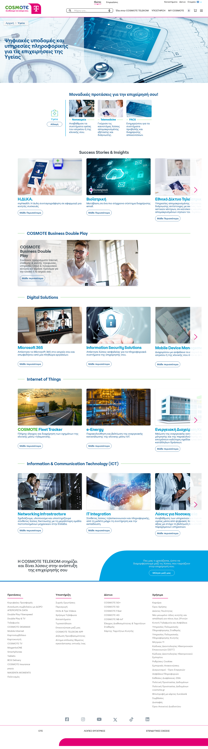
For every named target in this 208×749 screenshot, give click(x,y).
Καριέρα (156, 602)
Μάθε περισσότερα (32, 278)
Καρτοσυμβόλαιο (16, 635)
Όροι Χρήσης (159, 606)
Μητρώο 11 (158, 642)
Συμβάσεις (158, 698)
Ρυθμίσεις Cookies (162, 661)
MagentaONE (14, 647)
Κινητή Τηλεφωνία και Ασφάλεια (169, 622)
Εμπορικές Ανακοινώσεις (165, 665)
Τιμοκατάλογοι (64, 623)
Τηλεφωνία (13, 622)
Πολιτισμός (13, 676)
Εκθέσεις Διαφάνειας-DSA (166, 678)
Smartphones (14, 651)
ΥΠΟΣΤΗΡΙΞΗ (158, 10)
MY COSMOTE (176, 10)
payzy (10, 668)
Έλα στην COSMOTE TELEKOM (132, 10)
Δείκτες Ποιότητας (162, 610)
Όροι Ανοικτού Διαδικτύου (166, 706)
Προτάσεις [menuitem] (14, 594)
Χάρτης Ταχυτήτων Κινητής (119, 631)
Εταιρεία (192, 2)
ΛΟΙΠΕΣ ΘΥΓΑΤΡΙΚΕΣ (94, 730)
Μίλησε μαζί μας (162, 572)
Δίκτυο (182, 2)
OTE (40, 730)
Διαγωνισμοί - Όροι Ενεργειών (168, 669)
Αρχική (10, 23)
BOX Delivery (14, 660)
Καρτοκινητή (14, 639)
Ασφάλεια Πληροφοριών (165, 673)
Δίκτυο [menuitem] (108, 594)
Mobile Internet (15, 631)
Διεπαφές (157, 702)
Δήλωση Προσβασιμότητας (70, 635)
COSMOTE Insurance (18, 664)
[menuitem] (67, 719)
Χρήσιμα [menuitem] (157, 594)
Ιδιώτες (97, 2)
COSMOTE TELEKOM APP (69, 631)
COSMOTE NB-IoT (113, 619)
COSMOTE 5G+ (112, 602)
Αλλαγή (54, 124)
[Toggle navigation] (201, 10)
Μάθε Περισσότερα (30, 212)
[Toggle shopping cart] (197, 10)
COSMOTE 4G (111, 615)
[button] (189, 10)
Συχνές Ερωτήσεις (65, 602)
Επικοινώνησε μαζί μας (68, 627)
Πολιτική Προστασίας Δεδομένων (170, 682)
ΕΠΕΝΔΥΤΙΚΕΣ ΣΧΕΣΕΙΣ (158, 730)
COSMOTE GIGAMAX (18, 626)
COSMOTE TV (14, 643)
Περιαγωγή (62, 606)
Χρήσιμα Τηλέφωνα (66, 615)
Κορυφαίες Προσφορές (20, 602)
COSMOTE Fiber (113, 610)
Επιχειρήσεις (112, 2)
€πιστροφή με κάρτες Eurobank (169, 693)
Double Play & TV (16, 618)
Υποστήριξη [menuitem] (63, 594)
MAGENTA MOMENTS (19, 672)
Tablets (11, 655)
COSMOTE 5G (111, 606)
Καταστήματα (170, 2)
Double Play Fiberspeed (20, 614)
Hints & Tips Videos (66, 610)
